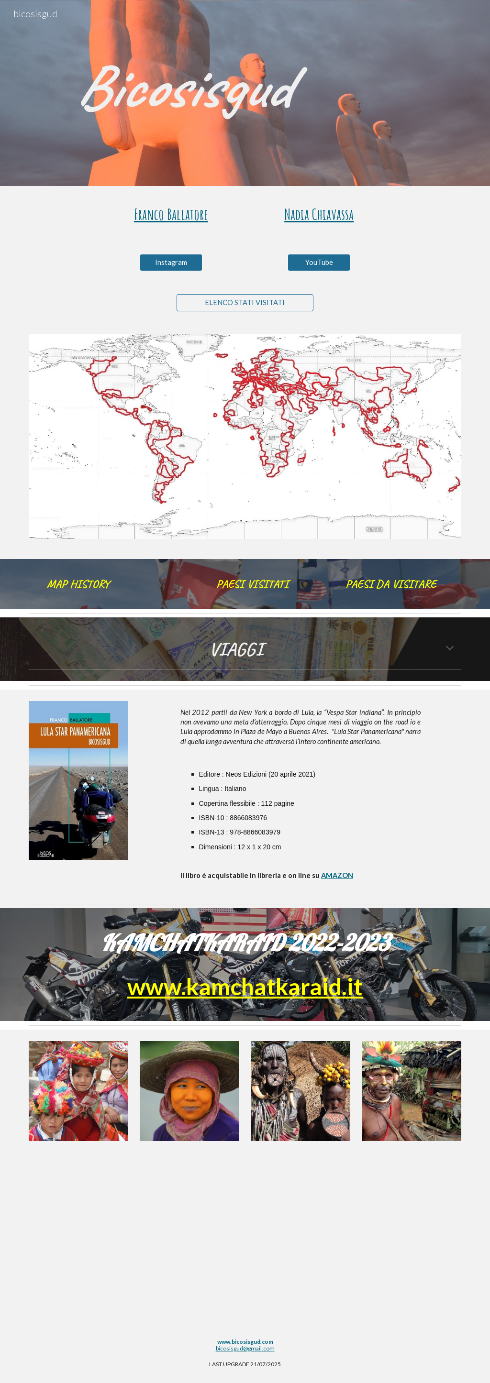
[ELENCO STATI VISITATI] (245, 303)
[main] (245, 86)
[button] (449, 648)
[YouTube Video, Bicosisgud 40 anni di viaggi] (245, 1244)
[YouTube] (319, 263)
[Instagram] (171, 263)
